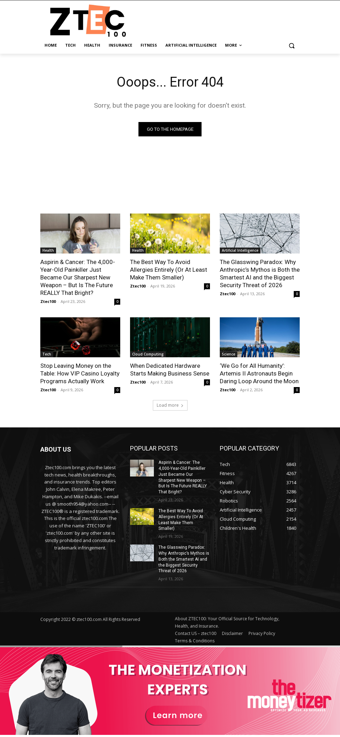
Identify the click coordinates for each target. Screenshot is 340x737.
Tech (46, 354)
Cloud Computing (148, 354)
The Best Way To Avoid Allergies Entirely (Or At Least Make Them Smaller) (168, 269)
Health (48, 250)
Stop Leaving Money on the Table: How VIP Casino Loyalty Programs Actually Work (80, 373)
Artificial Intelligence (240, 250)
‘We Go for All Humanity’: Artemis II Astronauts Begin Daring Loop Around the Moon (259, 373)
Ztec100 (48, 301)
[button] (291, 45)
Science (228, 354)
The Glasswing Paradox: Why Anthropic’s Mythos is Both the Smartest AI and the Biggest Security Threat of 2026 (260, 273)
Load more (170, 405)
